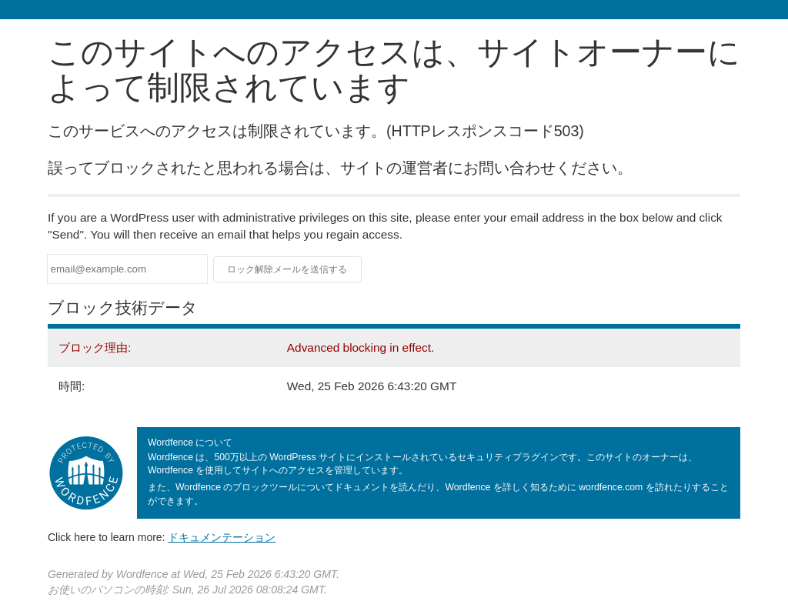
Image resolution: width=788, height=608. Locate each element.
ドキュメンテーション (221, 537)
